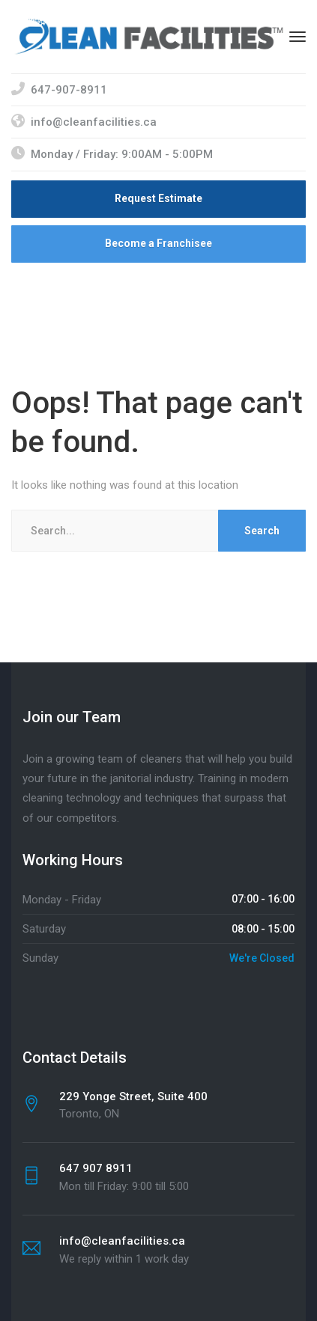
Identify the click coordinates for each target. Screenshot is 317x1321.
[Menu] (297, 37)
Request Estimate (158, 198)
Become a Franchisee (158, 243)
